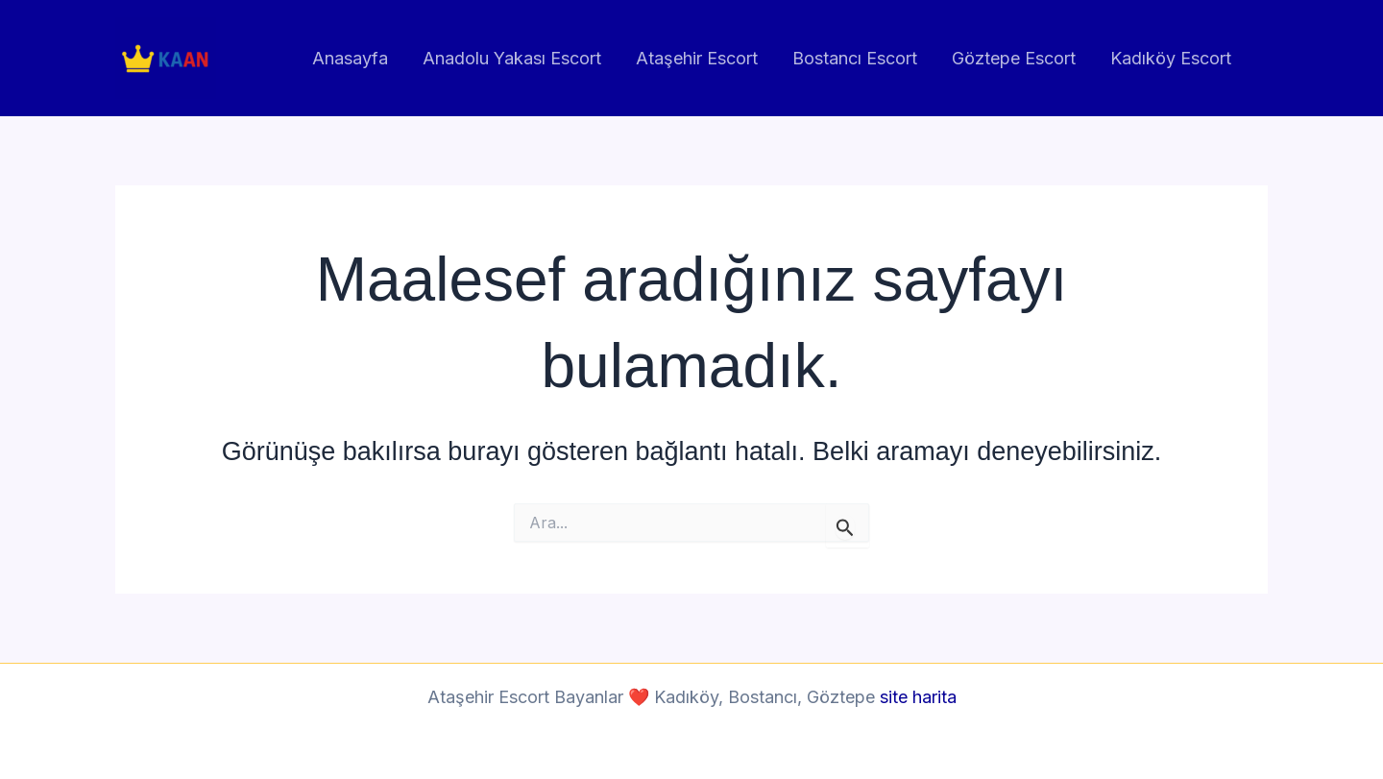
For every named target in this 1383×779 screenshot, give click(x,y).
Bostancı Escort (854, 58)
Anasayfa (350, 58)
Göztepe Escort (1014, 58)
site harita (918, 697)
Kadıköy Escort (1170, 58)
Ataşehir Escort (697, 58)
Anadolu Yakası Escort (512, 58)
